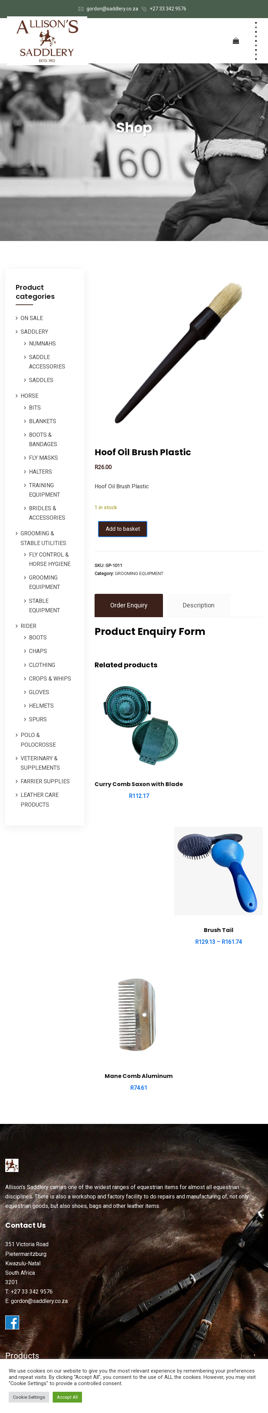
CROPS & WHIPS (50, 678)
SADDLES (41, 380)
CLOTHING (42, 665)
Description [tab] (199, 605)
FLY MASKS (43, 458)
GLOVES (39, 692)
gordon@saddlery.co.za (112, 8)
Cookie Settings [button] (29, 1397)
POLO (12, 1258)
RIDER (28, 626)
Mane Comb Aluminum (135, 929)
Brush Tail (222, 777)
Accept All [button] (67, 1397)
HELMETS (41, 705)
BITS (35, 407)
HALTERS (40, 471)
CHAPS (38, 651)
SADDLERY (34, 331)
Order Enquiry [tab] (129, 605)
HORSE (29, 396)
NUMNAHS (42, 343)
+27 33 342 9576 (168, 8)
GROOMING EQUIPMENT (139, 573)
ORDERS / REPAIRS (29, 1276)
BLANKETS (42, 421)
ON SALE (32, 318)
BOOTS (38, 637)
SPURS (38, 719)
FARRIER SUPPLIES (45, 781)
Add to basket (125, 529)
